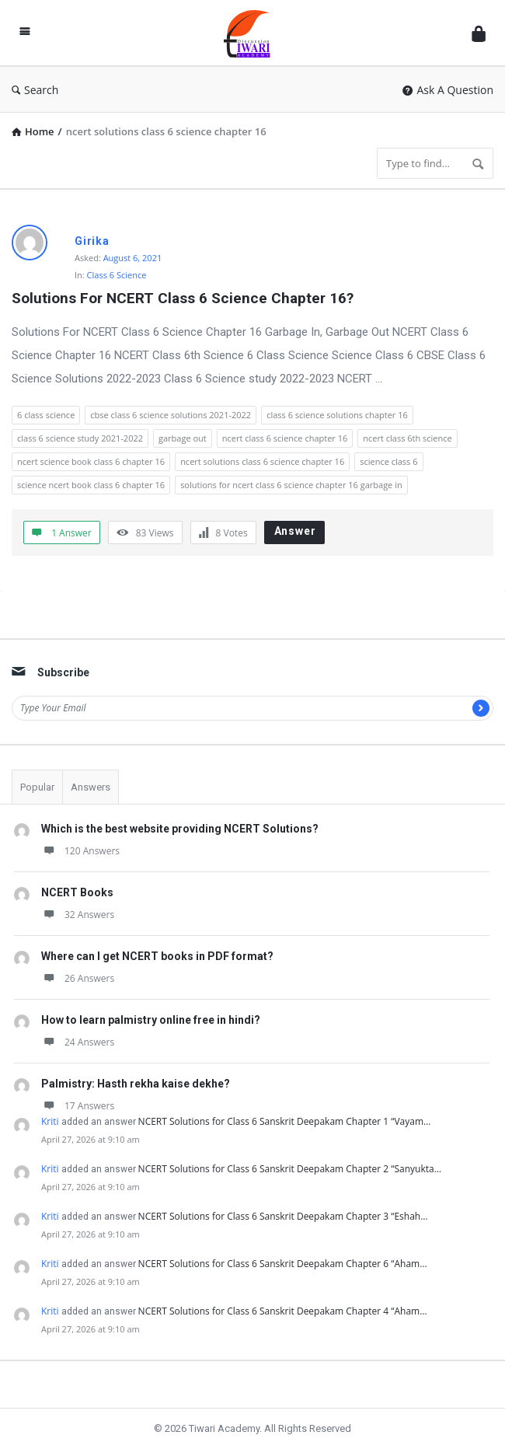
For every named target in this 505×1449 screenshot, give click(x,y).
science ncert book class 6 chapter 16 (91, 485)
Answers (90, 787)
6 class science (46, 415)
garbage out (182, 438)
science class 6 (388, 461)
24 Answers (77, 1042)
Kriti (50, 1121)
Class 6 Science (117, 275)
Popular (37, 787)
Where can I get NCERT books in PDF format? (157, 956)
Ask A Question (447, 89)
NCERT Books (77, 892)
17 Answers (77, 1105)
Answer (295, 531)
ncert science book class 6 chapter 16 (91, 461)
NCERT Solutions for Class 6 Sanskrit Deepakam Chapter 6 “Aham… (282, 1263)
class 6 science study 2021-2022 (80, 438)
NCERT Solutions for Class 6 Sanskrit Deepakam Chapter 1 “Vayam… (284, 1121)
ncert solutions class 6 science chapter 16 (262, 461)
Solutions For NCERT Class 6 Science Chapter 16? (183, 298)
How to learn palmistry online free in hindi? (150, 1020)
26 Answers (77, 978)
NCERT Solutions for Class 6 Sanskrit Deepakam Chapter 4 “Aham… (282, 1311)
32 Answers (77, 914)
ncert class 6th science (407, 438)
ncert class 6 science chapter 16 (285, 438)
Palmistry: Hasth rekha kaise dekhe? (135, 1083)
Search (35, 89)
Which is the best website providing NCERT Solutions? (180, 828)
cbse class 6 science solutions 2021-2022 (170, 415)
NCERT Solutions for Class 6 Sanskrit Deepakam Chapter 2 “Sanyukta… (289, 1168)
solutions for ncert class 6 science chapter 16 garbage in (291, 485)
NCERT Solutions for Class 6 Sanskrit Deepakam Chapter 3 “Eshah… (283, 1216)
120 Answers (80, 850)
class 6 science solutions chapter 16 (337, 415)
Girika (92, 241)
